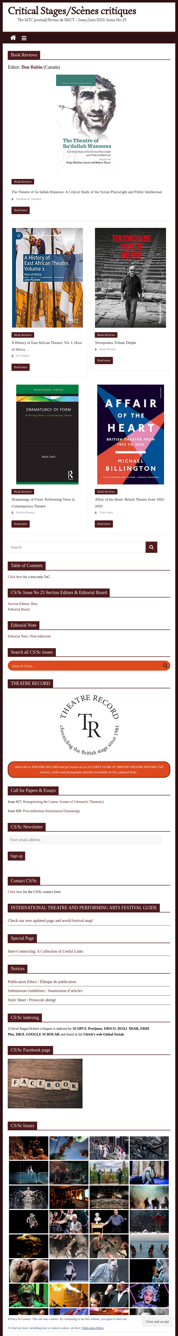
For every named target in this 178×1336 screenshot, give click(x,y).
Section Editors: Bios (22, 604)
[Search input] (85, 665)
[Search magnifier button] (165, 665)
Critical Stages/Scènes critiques (72, 11)
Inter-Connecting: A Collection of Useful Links (45, 951)
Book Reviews (22, 181)
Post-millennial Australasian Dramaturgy (51, 811)
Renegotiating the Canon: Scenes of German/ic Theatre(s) (63, 802)
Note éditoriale (40, 636)
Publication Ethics (93, 1328)
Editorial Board (18, 609)
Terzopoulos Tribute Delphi (115, 343)
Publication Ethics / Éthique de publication (42, 982)
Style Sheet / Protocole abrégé (32, 1000)
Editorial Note (18, 636)
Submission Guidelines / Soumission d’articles (45, 991)
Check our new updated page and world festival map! (50, 920)
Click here (15, 577)
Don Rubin (32, 67)
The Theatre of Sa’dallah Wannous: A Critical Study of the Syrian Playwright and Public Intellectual (86, 192)
